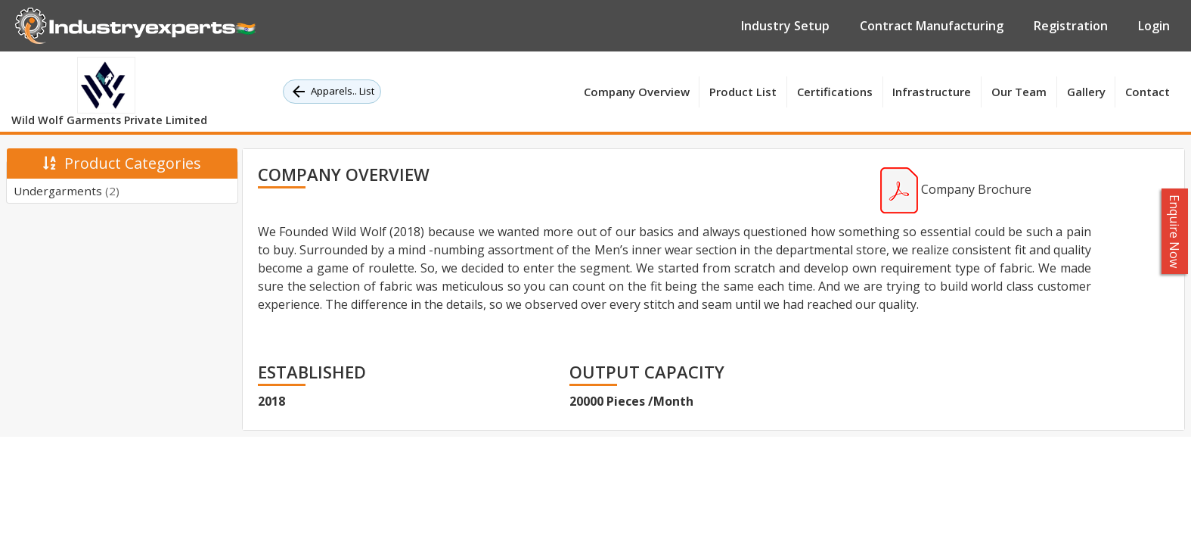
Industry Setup (785, 25)
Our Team (1019, 91)
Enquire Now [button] (1175, 231)
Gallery (1086, 91)
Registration (1071, 25)
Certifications (835, 91)
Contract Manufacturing (931, 25)
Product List (743, 91)
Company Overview (637, 91)
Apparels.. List (332, 92)
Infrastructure (931, 91)
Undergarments (66, 190)
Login (1154, 25)
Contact (1147, 91)
